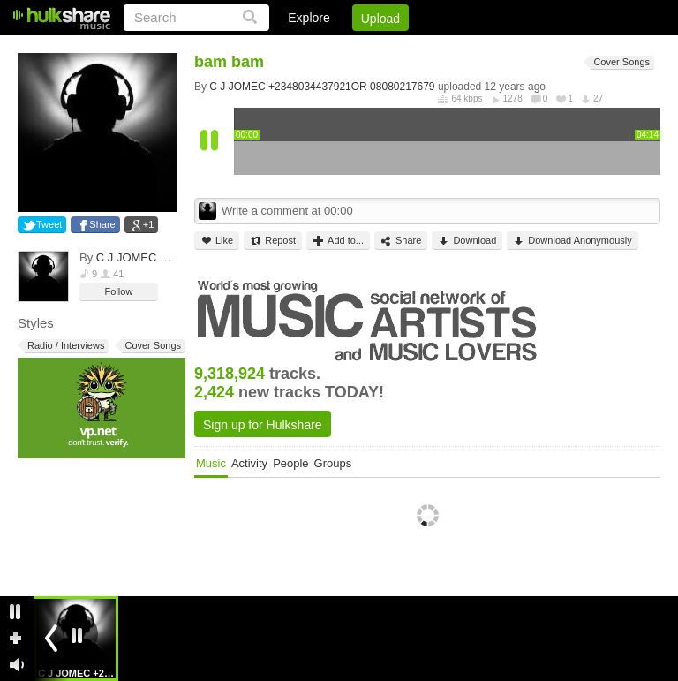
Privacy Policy (562, 49)
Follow (119, 291)
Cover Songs (151, 345)
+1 (148, 224)
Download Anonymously (572, 240)
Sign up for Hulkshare (262, 425)
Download (467, 240)
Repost (273, 240)
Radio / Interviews (64, 345)
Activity (249, 463)
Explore (308, 18)
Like (216, 240)
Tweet (49, 224)
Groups (333, 463)
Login (296, 49)
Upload (380, 18)
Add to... (338, 240)
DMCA (479, 49)
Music (211, 463)
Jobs (421, 49)
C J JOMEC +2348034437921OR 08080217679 (321, 86)
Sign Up (359, 49)
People (290, 463)
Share (102, 224)
